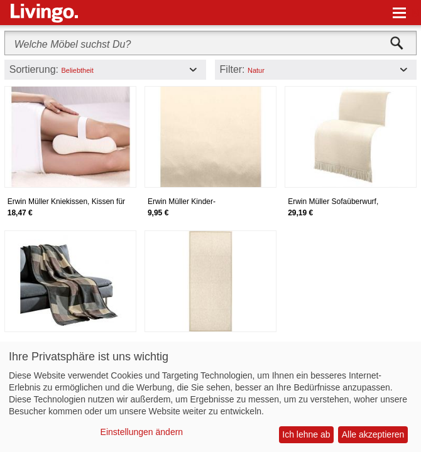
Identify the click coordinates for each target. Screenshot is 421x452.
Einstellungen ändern (142, 432)
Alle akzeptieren (373, 434)
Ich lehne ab (306, 434)
